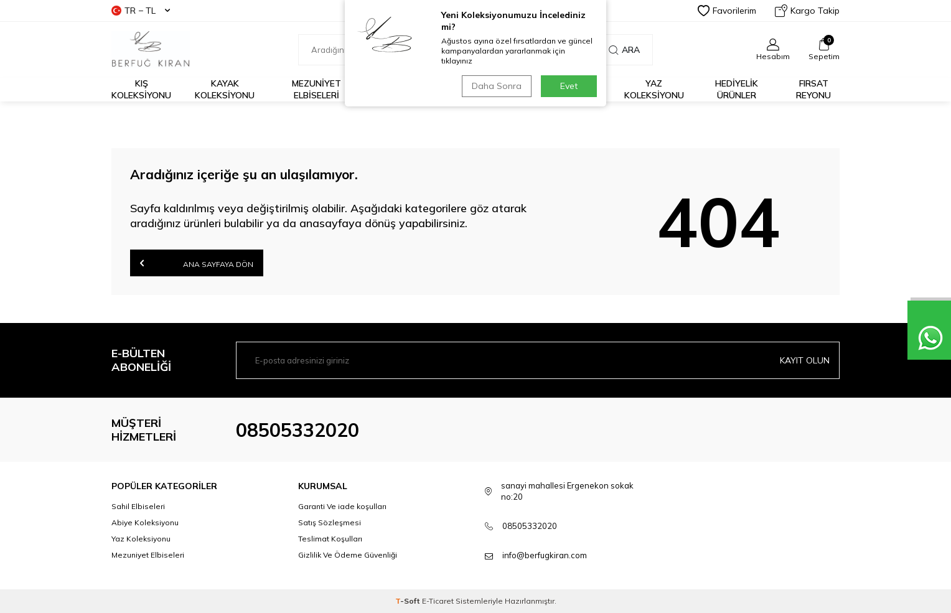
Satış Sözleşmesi (329, 522)
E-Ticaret (438, 601)
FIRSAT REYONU (813, 89)
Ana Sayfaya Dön (196, 263)
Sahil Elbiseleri (138, 506)
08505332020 (297, 430)
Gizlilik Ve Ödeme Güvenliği (347, 554)
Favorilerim (727, 10)
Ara (624, 49)
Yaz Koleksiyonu (654, 89)
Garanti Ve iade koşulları (342, 506)
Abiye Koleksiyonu (145, 522)
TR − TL (140, 10)
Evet (569, 85)
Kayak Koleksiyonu (225, 89)
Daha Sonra (497, 85)
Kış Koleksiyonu (141, 89)
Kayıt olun (805, 360)
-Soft (408, 601)
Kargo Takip (807, 10)
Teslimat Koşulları (330, 538)
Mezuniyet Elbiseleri (316, 89)
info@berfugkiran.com (544, 555)
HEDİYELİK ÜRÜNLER (736, 89)
